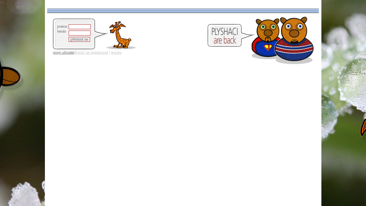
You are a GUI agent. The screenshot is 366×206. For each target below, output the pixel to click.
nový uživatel (63, 52)
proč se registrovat (92, 52)
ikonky (116, 52)
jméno (62, 26)
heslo (61, 31)
